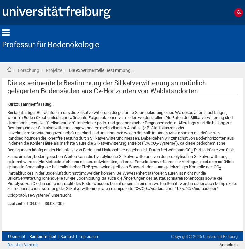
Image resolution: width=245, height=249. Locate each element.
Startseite (9, 69)
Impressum (88, 236)
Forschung (28, 70)
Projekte (54, 70)
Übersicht (16, 236)
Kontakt (67, 236)
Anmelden (228, 244)
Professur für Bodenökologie (50, 44)
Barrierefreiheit (42, 236)
